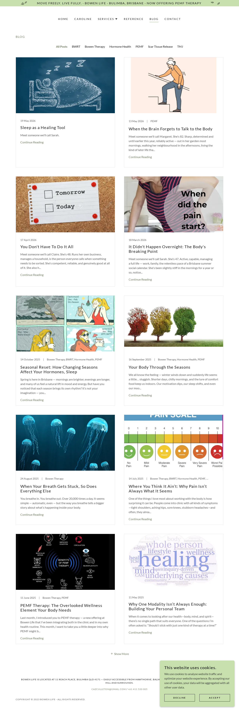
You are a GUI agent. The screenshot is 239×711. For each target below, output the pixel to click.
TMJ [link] (180, 46)
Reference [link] (134, 18)
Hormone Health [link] (120, 46)
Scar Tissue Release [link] (160, 46)
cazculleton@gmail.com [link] (108, 689)
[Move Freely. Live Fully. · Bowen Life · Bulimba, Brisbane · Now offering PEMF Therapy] (119, 3)
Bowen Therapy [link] (95, 46)
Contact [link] (172, 18)
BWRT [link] (76, 46)
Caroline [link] (83, 18)
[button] (108, 19)
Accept (215, 697)
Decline (179, 697)
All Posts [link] (61, 46)
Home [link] (63, 18)
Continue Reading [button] (32, 142)
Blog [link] (154, 18)
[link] (65, 112)
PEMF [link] (140, 46)
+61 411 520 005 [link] (138, 689)
